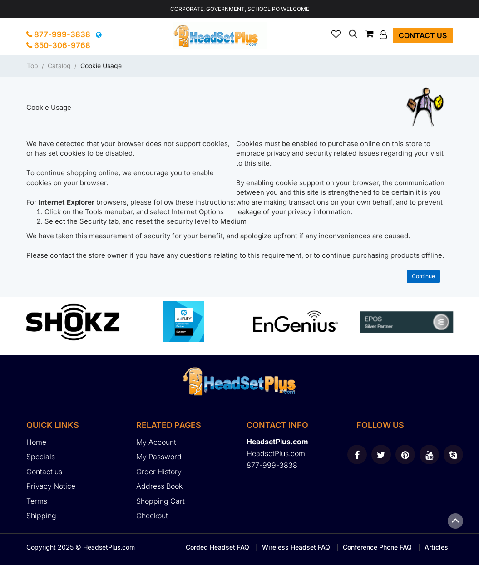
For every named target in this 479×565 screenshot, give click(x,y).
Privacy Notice (50, 486)
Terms (36, 501)
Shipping (41, 515)
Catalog (59, 65)
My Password (159, 456)
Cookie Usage (101, 65)
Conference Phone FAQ (377, 547)
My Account (156, 442)
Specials (40, 456)
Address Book (159, 486)
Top (32, 65)
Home (36, 442)
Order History (159, 471)
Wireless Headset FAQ (296, 547)
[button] (384, 34)
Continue (423, 276)
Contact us (423, 35)
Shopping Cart (160, 501)
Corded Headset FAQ (217, 547)
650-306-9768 (58, 45)
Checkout (152, 515)
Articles (436, 547)
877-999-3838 (58, 34)
